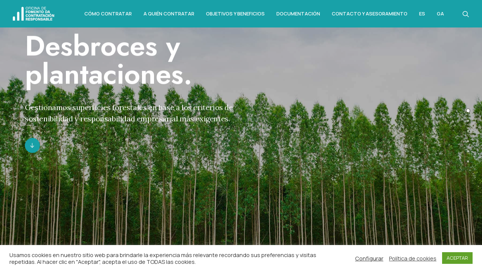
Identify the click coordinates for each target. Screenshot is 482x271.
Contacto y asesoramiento (369, 13)
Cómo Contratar (108, 13)
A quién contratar (168, 13)
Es (422, 13)
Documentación (298, 13)
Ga (440, 13)
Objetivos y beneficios (235, 13)
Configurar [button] (369, 258)
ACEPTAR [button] (457, 257)
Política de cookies (412, 258)
